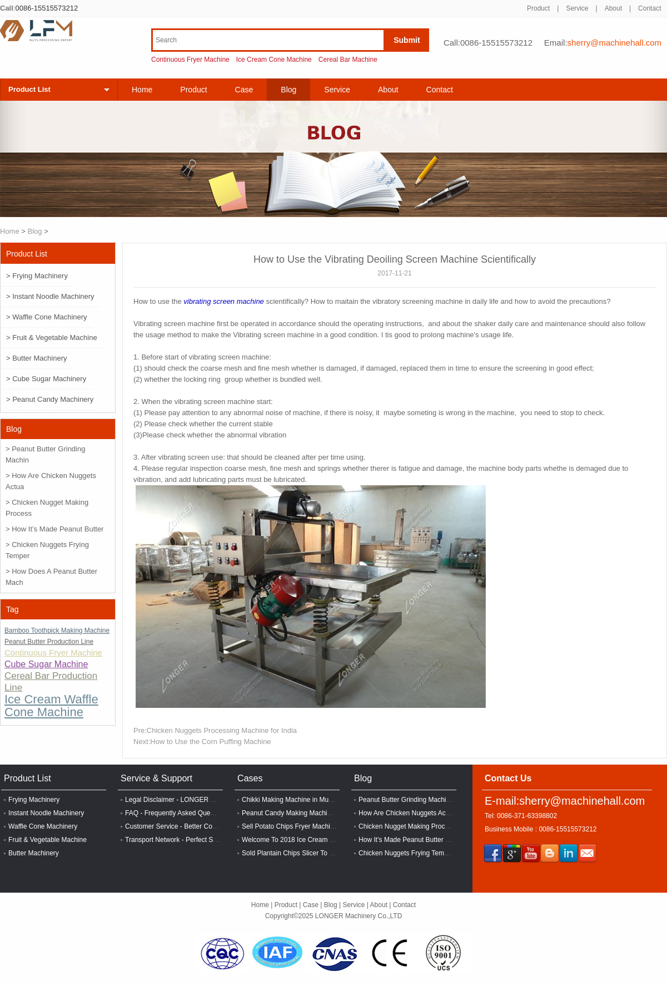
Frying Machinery (33, 800)
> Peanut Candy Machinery (49, 399)
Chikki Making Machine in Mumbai (292, 800)
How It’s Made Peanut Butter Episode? (416, 840)
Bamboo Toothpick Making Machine (56, 630)
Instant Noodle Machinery (46, 813)
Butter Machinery (33, 853)
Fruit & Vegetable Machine (47, 840)
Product (538, 8)
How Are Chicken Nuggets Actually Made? (421, 813)
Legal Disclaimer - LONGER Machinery (183, 800)
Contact (649, 8)
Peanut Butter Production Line (48, 642)
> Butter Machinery (36, 358)
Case (244, 89)
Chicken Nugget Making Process (407, 826)
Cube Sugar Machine (46, 664)
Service (577, 8)
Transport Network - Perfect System (178, 840)
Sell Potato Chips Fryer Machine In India (301, 826)
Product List (29, 89)
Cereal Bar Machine (347, 59)
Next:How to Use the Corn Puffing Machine (202, 741)
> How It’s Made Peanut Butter (54, 529)
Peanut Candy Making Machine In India (300, 813)
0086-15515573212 (46, 8)
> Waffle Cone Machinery (46, 317)
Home (142, 89)
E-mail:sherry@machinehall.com (565, 801)
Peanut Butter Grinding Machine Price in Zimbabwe (434, 800)
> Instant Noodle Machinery (50, 296)
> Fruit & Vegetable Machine (51, 337)
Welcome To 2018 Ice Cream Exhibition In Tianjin (314, 840)
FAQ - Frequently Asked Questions (176, 813)
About (613, 8)
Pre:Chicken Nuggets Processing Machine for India (215, 730)
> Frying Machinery (37, 276)
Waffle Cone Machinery (42, 826)
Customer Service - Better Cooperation (182, 826)
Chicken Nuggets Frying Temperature (414, 853)
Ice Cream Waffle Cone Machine (51, 705)
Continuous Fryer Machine (190, 59)
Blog (35, 231)
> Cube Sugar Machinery (46, 379)
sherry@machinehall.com (614, 42)
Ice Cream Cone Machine (274, 59)
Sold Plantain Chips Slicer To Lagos (294, 853)
